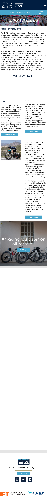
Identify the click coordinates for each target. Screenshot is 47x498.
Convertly (26, 497)
